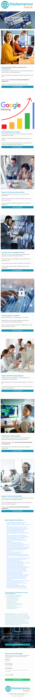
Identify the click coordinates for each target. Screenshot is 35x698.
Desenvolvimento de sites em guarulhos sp (15, 523)
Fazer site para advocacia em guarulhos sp (15, 563)
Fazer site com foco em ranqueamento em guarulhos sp (18, 544)
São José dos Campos (20, 622)
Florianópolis (24, 617)
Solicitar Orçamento (17, 86)
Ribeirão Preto (12, 622)
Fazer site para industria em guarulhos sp (15, 552)
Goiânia (6, 616)
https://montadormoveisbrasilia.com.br (14, 595)
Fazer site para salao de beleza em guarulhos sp (16, 559)
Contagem (12, 623)
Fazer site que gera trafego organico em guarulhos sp (17, 528)
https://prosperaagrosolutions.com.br (14, 603)
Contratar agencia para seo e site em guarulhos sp (17, 583)
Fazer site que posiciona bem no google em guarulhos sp (18, 574)
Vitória (20, 618)
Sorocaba (23, 621)
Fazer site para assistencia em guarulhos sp (15, 543)
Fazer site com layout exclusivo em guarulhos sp (16, 569)
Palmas (23, 618)
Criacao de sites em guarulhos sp (13, 560)
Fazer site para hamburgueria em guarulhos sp (16, 577)
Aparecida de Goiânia (14, 624)
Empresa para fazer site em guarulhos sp (15, 572)
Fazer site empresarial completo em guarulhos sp (16, 529)
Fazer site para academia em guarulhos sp (15, 546)
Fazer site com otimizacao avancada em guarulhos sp (17, 575)
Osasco (19, 621)
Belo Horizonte (16, 615)
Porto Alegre (13, 616)
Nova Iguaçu (10, 621)
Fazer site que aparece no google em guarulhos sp (17, 522)
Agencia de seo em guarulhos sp (13, 553)
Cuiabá (17, 617)
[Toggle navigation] (2, 10)
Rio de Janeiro (21, 613)
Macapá (9, 618)
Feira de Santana (21, 623)
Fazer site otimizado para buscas (19, 642)
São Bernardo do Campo (19, 619)
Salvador (11, 615)
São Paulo (17, 613)
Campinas (7, 619)
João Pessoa (11, 617)
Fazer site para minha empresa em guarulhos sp (16, 568)
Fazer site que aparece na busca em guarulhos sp (17, 566)
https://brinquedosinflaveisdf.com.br (14, 607)
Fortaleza (7, 615)
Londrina (26, 623)
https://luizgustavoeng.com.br (13, 598)
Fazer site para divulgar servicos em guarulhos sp (16, 586)
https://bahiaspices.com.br (12, 608)
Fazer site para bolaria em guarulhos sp (14, 573)
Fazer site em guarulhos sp (12, 584)
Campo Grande (26, 616)
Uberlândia (7, 622)
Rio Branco (17, 618)
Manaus (20, 615)
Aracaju (20, 617)
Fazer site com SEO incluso (16, 640)
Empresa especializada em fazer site (20, 639)
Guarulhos (27, 618)
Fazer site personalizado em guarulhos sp (15, 530)
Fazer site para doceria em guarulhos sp (15, 561)
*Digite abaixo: (9, 674)
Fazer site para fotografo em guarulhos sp (15, 565)
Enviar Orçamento (17, 679)
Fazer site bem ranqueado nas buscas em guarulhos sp (18, 567)
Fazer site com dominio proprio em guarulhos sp (16, 535)
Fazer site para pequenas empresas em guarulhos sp (17, 554)
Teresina (6, 617)
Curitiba (24, 615)
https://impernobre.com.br (12, 601)
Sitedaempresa (20, 696)
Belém (9, 616)
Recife (27, 615)
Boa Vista (13, 618)
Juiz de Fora (7, 624)
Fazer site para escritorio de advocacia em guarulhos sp (18, 536)
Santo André (15, 621)
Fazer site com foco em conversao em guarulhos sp (17, 587)
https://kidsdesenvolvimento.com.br (14, 596)
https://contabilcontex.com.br (13, 597)
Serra (20, 624)
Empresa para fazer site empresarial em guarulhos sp (17, 548)
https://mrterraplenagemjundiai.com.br (14, 604)
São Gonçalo (11, 619)
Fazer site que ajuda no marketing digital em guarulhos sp (18, 562)
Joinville (16, 623)
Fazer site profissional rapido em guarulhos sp (16, 585)
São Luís (18, 616)
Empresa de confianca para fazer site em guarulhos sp (17, 580)
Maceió (21, 616)
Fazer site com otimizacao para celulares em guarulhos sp (18, 547)
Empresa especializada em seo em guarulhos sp (16, 537)
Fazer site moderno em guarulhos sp (14, 542)
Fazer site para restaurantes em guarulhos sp (16, 531)
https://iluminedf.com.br (11, 602)
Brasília (26, 613)
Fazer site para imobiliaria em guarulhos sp (15, 538)
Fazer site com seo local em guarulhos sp (15, 581)
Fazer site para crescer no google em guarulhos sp (17, 571)
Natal (15, 617)
